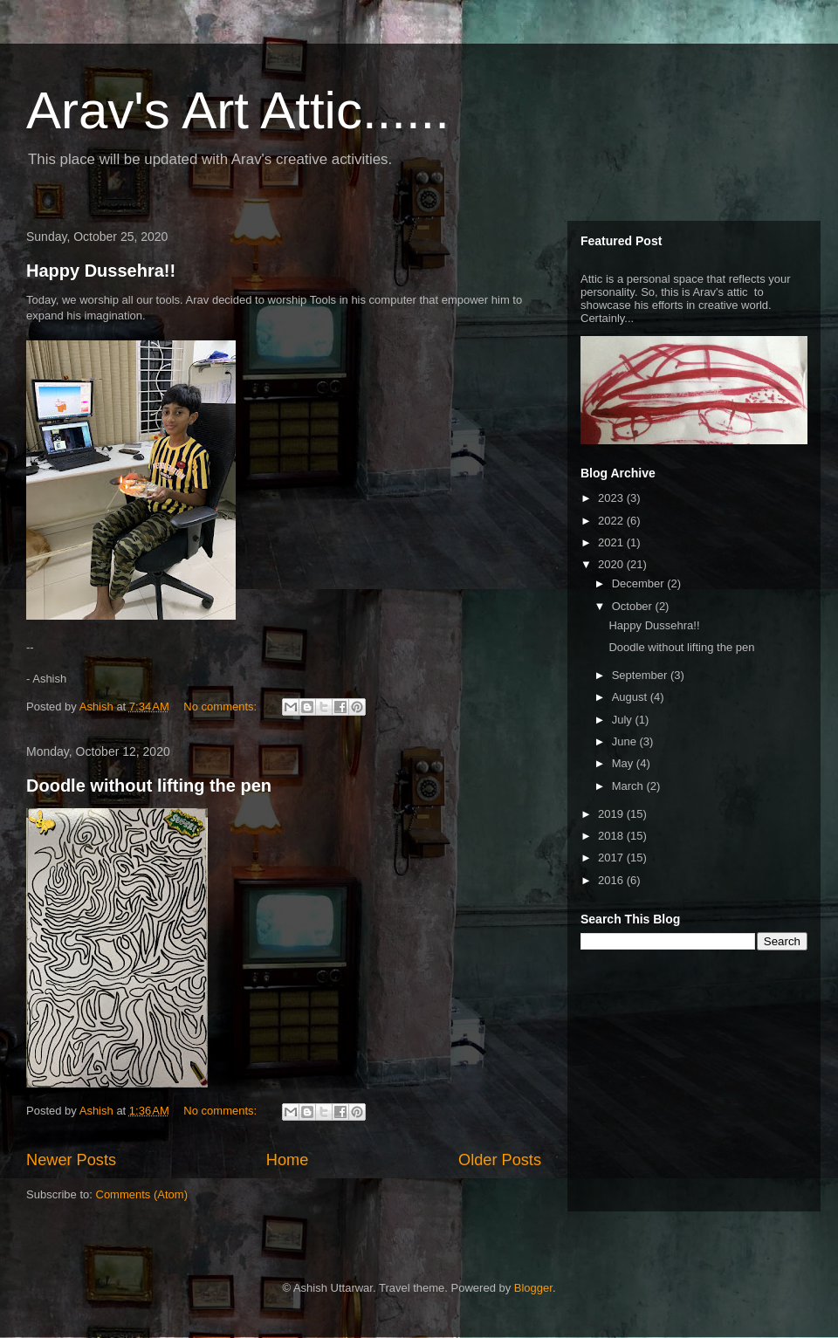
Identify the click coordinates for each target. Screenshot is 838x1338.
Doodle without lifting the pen (148, 785)
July (623, 719)
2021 (612, 542)
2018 (612, 835)
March (629, 786)
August (631, 696)
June (626, 741)
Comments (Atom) (142, 1194)
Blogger (533, 1287)
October (634, 606)
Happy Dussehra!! (100, 270)
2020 (612, 564)
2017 (612, 857)
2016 (612, 880)
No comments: (221, 706)
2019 (612, 813)
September (641, 675)
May (624, 763)
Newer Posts (71, 1160)
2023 (612, 497)
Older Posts (499, 1160)
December (640, 583)
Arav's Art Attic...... (238, 110)
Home (287, 1160)
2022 (612, 520)
